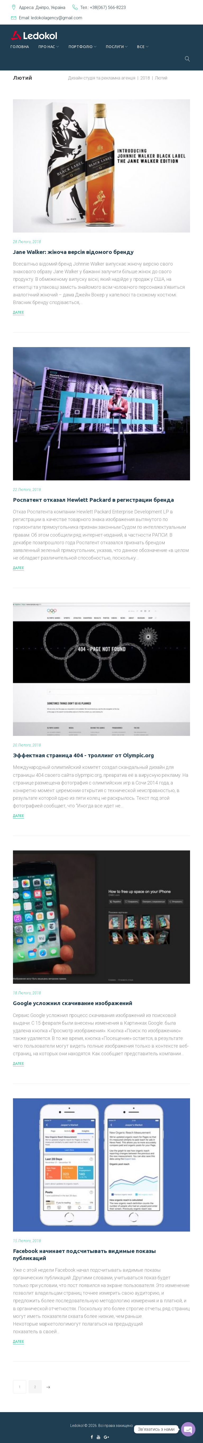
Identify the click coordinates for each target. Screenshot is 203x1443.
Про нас (49, 51)
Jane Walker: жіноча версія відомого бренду (73, 245)
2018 (145, 71)
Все (143, 51)
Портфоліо (83, 51)
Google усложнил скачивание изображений (72, 996)
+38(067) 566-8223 (108, 7)
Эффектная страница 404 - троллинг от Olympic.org (83, 748)
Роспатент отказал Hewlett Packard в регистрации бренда (93, 493)
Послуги (117, 51)
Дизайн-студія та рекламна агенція (101, 71)
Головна (22, 51)
